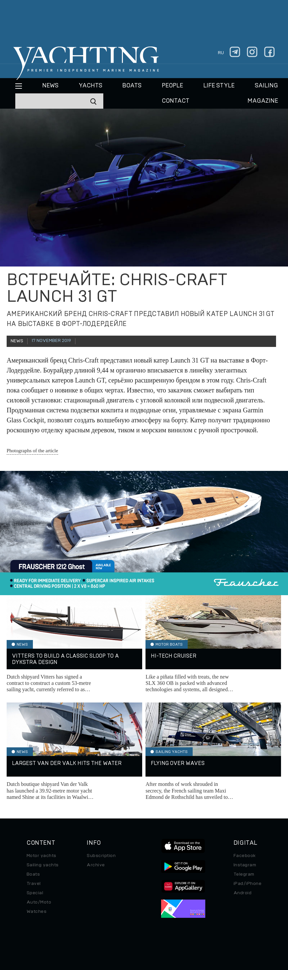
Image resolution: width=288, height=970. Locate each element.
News (50, 86)
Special (35, 893)
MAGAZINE (262, 101)
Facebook (245, 855)
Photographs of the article (32, 450)
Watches (37, 911)
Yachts (90, 86)
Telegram (244, 874)
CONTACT (175, 101)
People (172, 86)
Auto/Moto (39, 902)
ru (221, 53)
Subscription (101, 855)
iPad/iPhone (247, 883)
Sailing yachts (43, 865)
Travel (34, 883)
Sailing (266, 86)
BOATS (132, 86)
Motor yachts (41, 855)
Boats (33, 874)
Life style (219, 86)
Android (242, 893)
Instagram (245, 865)
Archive (96, 865)
